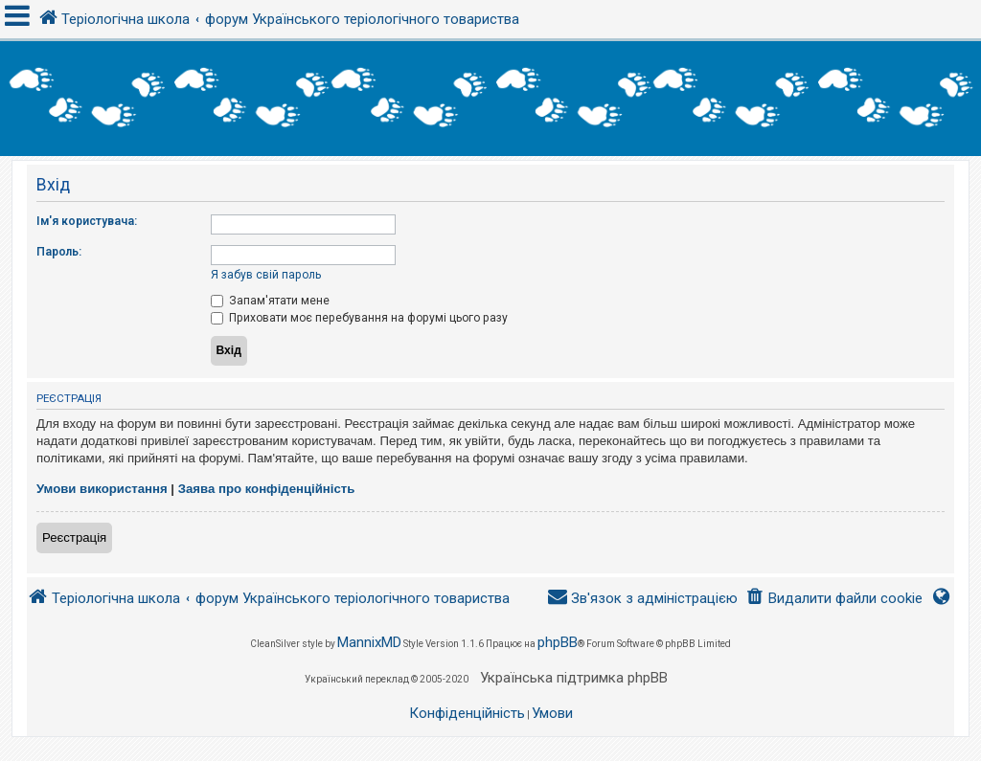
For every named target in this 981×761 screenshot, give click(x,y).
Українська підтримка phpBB (574, 677)
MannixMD (369, 642)
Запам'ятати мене (270, 300)
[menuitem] (834, 598)
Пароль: (58, 251)
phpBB (557, 642)
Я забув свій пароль (266, 274)
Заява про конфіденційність (266, 488)
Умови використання (102, 488)
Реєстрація (74, 537)
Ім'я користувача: (86, 221)
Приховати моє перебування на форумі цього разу (359, 318)
